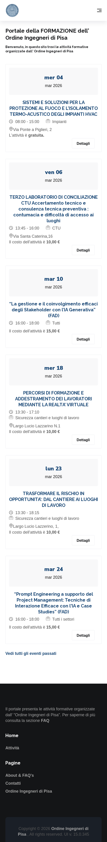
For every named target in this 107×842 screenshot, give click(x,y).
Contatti (13, 783)
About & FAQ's (19, 775)
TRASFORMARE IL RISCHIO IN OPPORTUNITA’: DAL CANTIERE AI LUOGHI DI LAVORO (53, 499)
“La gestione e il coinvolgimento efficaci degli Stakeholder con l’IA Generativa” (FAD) (53, 309)
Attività (12, 748)
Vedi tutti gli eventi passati (30, 653)
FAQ (45, 720)
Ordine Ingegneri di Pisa (28, 791)
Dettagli (83, 143)
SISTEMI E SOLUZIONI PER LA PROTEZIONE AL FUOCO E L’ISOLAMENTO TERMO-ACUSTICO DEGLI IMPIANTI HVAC (53, 108)
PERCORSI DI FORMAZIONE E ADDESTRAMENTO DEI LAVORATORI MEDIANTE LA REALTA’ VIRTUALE (53, 398)
